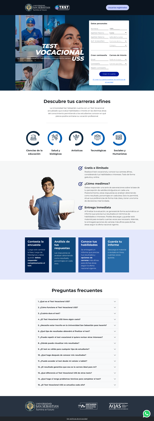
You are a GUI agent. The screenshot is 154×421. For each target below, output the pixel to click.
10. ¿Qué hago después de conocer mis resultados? (62, 355)
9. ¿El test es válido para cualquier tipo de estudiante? (63, 349)
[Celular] (118, 28)
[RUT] (100, 40)
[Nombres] (100, 28)
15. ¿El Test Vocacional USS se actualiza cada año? (61, 385)
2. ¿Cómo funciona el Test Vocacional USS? (58, 307)
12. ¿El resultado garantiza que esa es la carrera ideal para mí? (67, 367)
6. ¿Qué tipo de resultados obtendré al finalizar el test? (64, 331)
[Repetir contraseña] (100, 67)
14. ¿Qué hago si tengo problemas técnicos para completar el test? (69, 379)
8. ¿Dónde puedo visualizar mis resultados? (58, 343)
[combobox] (118, 40)
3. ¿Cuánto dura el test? (49, 313)
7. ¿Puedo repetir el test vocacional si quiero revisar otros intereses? (70, 337)
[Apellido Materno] (100, 36)
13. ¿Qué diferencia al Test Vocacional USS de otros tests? (65, 373)
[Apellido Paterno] (100, 32)
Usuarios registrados (117, 8)
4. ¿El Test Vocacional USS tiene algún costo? (59, 319)
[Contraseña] (100, 63)
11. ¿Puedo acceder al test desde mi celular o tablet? (62, 361)
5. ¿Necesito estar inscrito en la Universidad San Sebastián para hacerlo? (72, 325)
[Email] (100, 59)
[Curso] (118, 32)
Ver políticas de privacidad (77, 419)
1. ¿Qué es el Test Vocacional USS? (54, 301)
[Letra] (118, 36)
